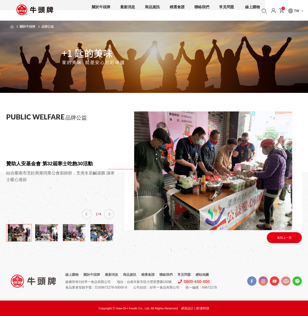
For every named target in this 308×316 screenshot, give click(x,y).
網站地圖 (202, 274)
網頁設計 (187, 308)
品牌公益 (47, 26)
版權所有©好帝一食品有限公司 (88, 282)
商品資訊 (152, 11)
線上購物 (252, 11)
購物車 (282, 9)
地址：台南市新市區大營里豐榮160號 (144, 282)
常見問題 (226, 11)
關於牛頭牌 (101, 11)
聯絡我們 (201, 11)
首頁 (12, 26)
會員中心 (273, 10)
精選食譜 (177, 11)
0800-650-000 (194, 281)
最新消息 (127, 11)
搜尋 (264, 11)
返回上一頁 (284, 237)
